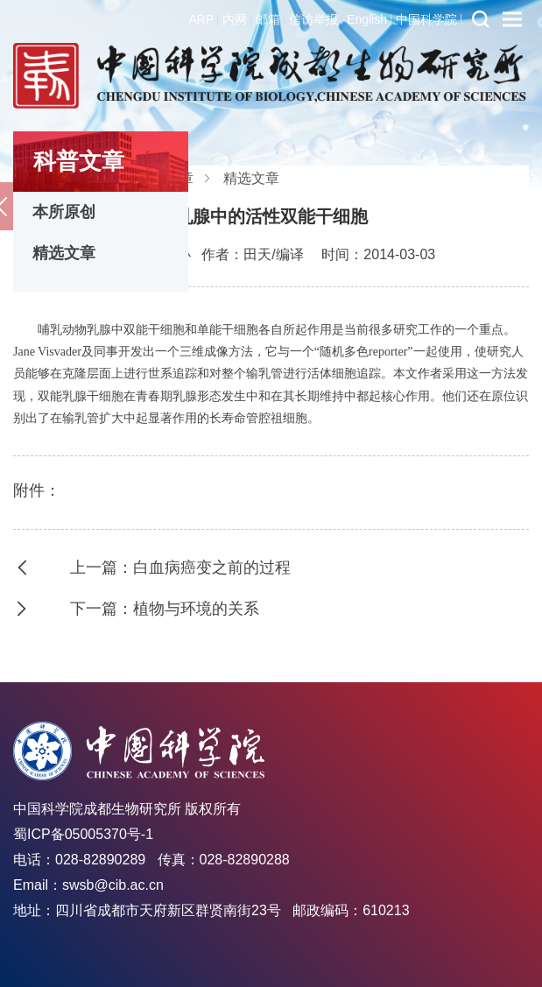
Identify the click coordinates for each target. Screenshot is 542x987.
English (367, 19)
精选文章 (63, 253)
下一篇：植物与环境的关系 (164, 608)
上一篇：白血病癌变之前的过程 (180, 567)
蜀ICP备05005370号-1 (83, 834)
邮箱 (268, 19)
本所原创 (63, 212)
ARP (201, 19)
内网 (234, 19)
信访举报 (313, 19)
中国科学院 (426, 19)
